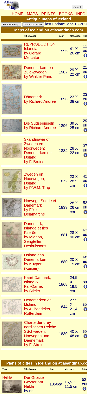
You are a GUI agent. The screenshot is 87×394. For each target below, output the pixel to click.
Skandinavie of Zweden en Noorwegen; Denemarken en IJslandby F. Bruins (38, 150)
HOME (17, 14)
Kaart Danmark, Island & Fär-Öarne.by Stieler (37, 284)
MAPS (32, 14)
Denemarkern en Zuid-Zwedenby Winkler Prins (38, 72)
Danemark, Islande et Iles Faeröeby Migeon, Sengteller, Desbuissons (36, 235)
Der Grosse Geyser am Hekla (34, 382)
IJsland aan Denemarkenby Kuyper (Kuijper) (35, 262)
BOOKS (66, 14)
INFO (80, 14)
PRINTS (48, 14)
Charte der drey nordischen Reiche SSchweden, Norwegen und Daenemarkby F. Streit (40, 333)
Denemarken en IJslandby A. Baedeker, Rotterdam (38, 307)
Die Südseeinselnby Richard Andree (40, 125)
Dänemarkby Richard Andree (40, 99)
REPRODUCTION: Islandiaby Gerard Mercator (40, 51)
